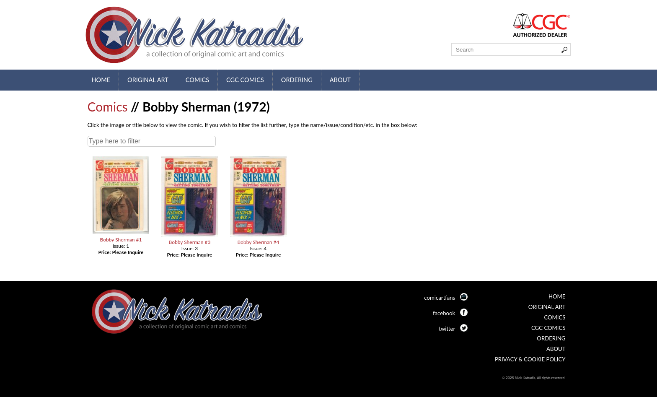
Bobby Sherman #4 (258, 242)
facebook (444, 313)
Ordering (297, 79)
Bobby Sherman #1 (121, 239)
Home (101, 79)
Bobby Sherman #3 (189, 242)
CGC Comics (245, 79)
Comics (197, 79)
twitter (447, 328)
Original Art (147, 79)
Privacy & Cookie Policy (530, 359)
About (340, 79)
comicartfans (439, 297)
